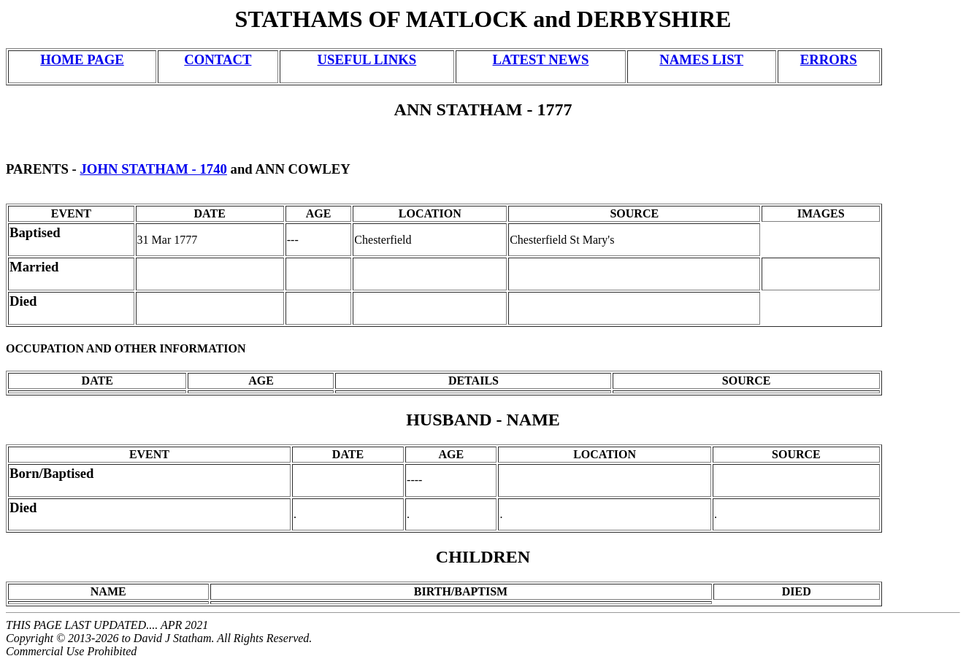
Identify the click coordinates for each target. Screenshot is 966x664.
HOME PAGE (81, 59)
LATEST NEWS (541, 59)
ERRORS (828, 59)
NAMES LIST (701, 59)
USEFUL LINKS (367, 59)
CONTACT (217, 59)
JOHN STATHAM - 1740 (153, 169)
